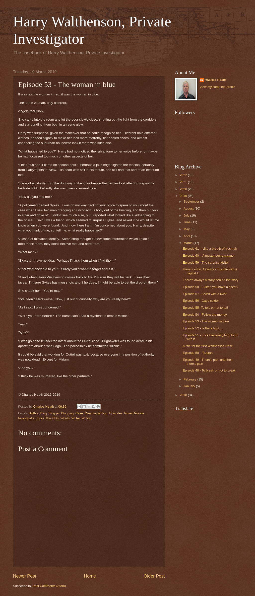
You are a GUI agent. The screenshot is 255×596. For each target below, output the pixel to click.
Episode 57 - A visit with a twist (204, 294)
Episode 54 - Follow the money (205, 314)
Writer (75, 418)
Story (40, 418)
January (190, 386)
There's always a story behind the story (210, 280)
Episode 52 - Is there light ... (203, 328)
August (189, 208)
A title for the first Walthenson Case (208, 346)
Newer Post (24, 576)
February (190, 379)
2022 (184, 175)
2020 (184, 189)
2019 (184, 196)
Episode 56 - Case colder (201, 300)
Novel (128, 413)
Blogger (54, 413)
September (192, 201)
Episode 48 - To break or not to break (209, 370)
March (188, 243)
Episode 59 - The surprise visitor (206, 262)
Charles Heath (215, 80)
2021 (184, 182)
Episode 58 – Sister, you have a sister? (210, 287)
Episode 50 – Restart (198, 353)
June (187, 222)
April (187, 236)
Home (90, 576)
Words (65, 418)
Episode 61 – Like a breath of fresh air (210, 248)
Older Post (154, 576)
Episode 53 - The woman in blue (206, 321)
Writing (87, 418)
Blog (43, 413)
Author (33, 413)
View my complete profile (217, 87)
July (187, 215)
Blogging (67, 413)
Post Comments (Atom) (49, 586)
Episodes (116, 413)
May (187, 229)
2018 (184, 395)
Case (79, 413)
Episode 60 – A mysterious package (208, 255)
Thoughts (52, 418)
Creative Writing (96, 413)
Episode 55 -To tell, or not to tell (205, 307)
